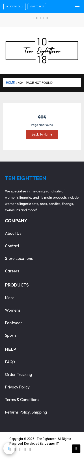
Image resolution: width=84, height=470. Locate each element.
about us (13, 233)
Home (10, 82)
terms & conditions (22, 399)
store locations (19, 258)
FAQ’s (10, 361)
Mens (9, 297)
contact (12, 245)
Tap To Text (37, 6)
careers (12, 271)
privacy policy (17, 387)
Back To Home (42, 134)
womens (12, 310)
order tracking (18, 374)
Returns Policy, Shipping (26, 412)
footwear (13, 322)
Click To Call (14, 6)
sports (11, 335)
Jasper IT (52, 443)
